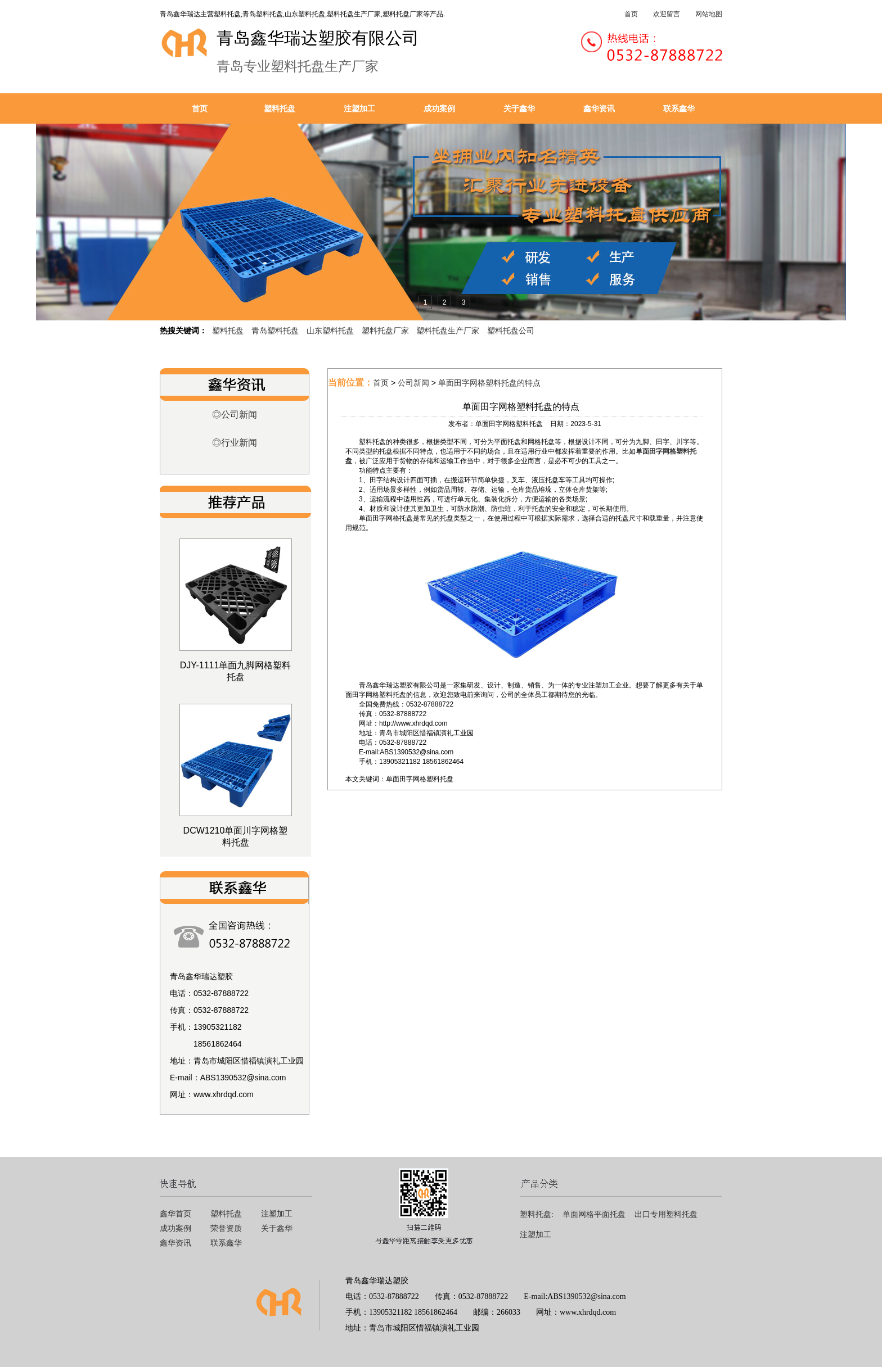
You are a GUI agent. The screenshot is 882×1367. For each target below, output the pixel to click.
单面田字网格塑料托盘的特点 (489, 382)
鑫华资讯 (599, 108)
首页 (631, 14)
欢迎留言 (666, 14)
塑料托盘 (279, 108)
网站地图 (708, 14)
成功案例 (439, 108)
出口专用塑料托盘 (666, 1214)
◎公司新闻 (234, 414)
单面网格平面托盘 (594, 1214)
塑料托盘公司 (510, 330)
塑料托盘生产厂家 (447, 330)
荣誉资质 (226, 1228)
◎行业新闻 (234, 442)
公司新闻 (413, 382)
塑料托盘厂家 (385, 330)
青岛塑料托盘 (275, 330)
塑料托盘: (537, 1214)
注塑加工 (359, 108)
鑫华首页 (175, 1214)
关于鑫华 (519, 108)
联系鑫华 (679, 108)
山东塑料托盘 (330, 330)
